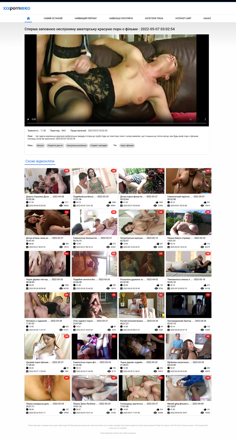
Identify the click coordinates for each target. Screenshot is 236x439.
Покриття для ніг (55, 145)
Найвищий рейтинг (86, 18)
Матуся (40, 145)
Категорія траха (154, 18)
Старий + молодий (99, 145)
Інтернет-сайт (183, 18)
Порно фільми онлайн (109, 433)
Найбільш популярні (121, 18)
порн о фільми (127, 145)
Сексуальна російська (77, 145)
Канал (207, 18)
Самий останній (53, 18)
